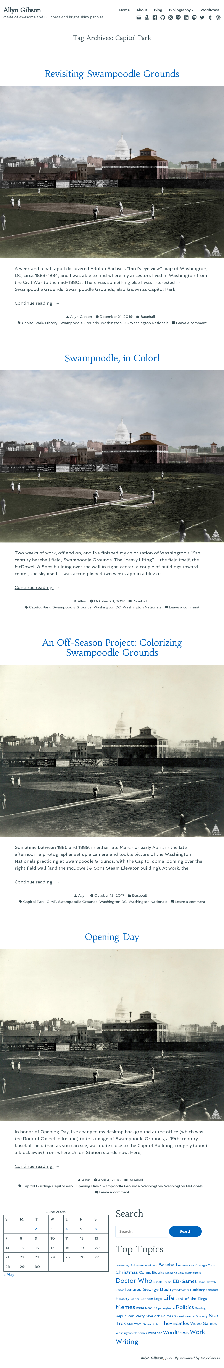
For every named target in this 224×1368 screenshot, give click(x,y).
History (51, 323)
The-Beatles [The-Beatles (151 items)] (174, 1323)
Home (124, 10)
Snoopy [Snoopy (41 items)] (203, 1316)
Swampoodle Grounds (79, 323)
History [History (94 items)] (122, 1298)
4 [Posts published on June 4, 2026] (66, 1229)
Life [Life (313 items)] (168, 1297)
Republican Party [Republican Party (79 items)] (130, 1316)
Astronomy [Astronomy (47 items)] (122, 1265)
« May (8, 1274)
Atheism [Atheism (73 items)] (137, 1265)
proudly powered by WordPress (192, 1358)
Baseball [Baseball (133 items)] (167, 1264)
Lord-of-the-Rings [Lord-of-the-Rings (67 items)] (191, 1299)
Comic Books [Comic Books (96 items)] (151, 1272)
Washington (151, 1186)
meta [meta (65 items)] (140, 1308)
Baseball (147, 316)
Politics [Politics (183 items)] (185, 1307)
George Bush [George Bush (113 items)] (157, 1289)
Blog (158, 10)
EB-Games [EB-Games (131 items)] (185, 1281)
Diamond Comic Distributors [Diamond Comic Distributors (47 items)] (183, 1272)
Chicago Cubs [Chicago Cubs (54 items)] (205, 1265)
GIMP (51, 901)
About (141, 10)
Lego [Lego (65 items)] (158, 1299)
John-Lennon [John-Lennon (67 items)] (142, 1299)
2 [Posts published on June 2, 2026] (36, 1229)
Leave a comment (191, 323)
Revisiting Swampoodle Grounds (112, 73)
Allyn (82, 601)
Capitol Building (36, 1186)
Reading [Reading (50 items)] (200, 1308)
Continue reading (48, 303)
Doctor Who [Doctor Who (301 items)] (134, 1280)
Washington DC (114, 323)
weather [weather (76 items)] (155, 1333)
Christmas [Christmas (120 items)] (127, 1272)
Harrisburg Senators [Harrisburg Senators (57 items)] (204, 1289)
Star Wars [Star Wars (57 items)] (134, 1324)
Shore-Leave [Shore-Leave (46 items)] (182, 1316)
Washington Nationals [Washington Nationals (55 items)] (131, 1333)
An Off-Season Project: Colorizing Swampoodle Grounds (112, 647)
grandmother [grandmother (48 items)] (180, 1289)
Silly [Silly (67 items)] (195, 1316)
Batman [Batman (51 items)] (183, 1265)
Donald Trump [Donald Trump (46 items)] (162, 1281)
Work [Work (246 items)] (197, 1332)
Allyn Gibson (22, 10)
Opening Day (112, 936)
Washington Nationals (149, 323)
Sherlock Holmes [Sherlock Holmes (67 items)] (159, 1316)
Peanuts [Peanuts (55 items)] (151, 1308)
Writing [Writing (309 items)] (127, 1341)
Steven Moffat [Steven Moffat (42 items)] (150, 1324)
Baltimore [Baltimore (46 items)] (151, 1265)
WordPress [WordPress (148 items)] (176, 1332)
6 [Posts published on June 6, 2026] (96, 1229)
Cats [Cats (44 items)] (191, 1265)
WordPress (209, 10)
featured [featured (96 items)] (133, 1289)
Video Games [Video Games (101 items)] (203, 1323)
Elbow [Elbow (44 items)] (201, 1281)
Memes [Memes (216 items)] (125, 1307)
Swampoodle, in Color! (112, 358)
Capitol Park (32, 323)
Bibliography (180, 10)
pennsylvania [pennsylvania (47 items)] (166, 1308)
